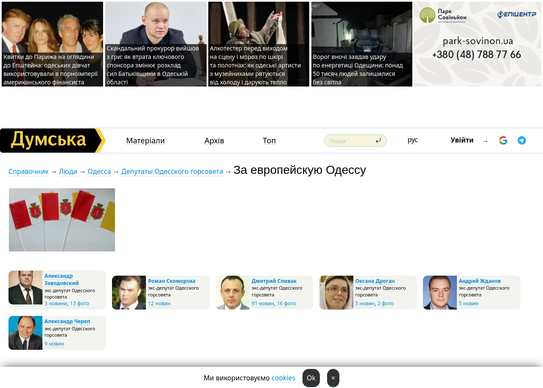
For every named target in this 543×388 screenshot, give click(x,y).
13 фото (79, 303)
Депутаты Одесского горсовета (172, 171)
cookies (283, 377)
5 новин (365, 303)
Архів (214, 141)
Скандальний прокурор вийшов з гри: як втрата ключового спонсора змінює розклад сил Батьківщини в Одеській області (153, 65)
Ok (311, 377)
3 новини (56, 303)
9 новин (54, 343)
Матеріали (145, 141)
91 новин (263, 303)
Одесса (99, 171)
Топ (269, 141)
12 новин (159, 303)
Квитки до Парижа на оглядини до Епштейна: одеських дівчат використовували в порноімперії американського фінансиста (50, 69)
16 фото (286, 303)
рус (413, 139)
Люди (68, 171)
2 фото (386, 303)
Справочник (28, 171)
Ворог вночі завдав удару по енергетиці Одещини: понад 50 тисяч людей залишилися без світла (358, 69)
